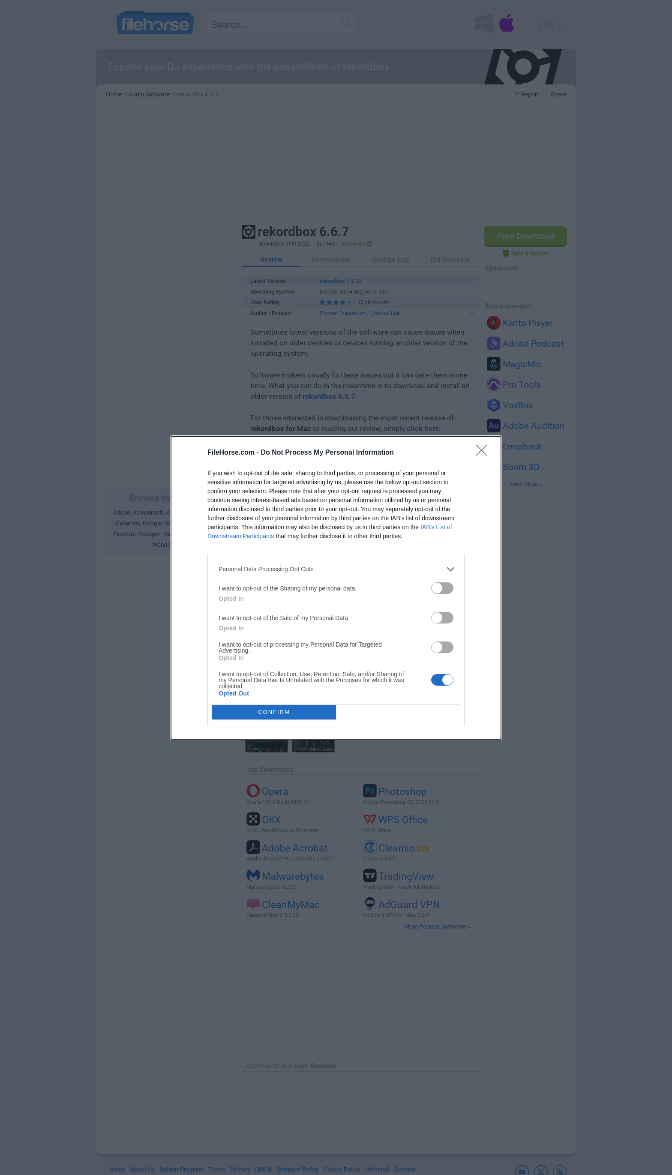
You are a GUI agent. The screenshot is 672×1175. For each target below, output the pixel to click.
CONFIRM (274, 712)
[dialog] (336, 587)
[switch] (442, 588)
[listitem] (336, 569)
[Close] (484, 453)
